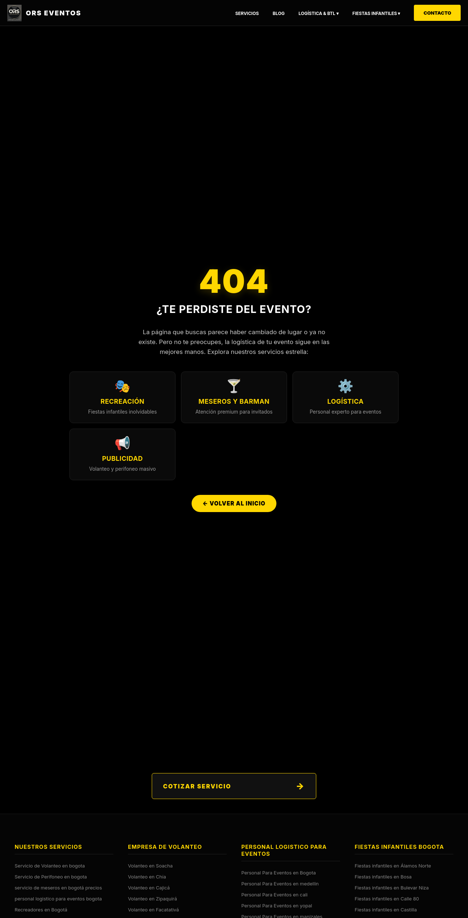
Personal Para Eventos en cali (274, 895)
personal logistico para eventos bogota (58, 899)
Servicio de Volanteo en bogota (50, 866)
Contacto (437, 13)
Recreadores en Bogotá (41, 910)
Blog (279, 13)
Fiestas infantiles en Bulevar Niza (392, 888)
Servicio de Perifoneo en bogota (51, 877)
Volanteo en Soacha (150, 866)
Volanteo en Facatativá (153, 910)
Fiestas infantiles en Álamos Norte (393, 866)
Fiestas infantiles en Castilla (386, 910)
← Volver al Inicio (234, 504)
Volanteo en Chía (147, 877)
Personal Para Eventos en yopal (276, 905)
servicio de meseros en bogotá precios (58, 888)
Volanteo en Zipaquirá (152, 899)
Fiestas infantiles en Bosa (383, 877)
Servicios (246, 13)
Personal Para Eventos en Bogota (278, 873)
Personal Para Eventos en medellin (280, 884)
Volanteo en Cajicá (149, 888)
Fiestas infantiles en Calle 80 (387, 899)
